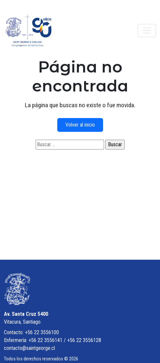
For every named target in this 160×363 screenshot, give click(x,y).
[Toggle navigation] (147, 30)
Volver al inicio (80, 125)
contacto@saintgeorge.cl (29, 348)
